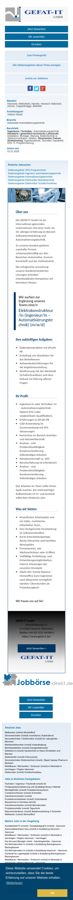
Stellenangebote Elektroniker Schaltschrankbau (32, 183)
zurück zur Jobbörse (36, 78)
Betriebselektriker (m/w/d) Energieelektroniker (26, 748)
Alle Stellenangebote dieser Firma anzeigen (36, 65)
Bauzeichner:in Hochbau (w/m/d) (20, 802)
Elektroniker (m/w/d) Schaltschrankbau (23, 772)
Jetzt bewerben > (36, 648)
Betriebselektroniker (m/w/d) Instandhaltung (25, 745)
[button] (21, 893)
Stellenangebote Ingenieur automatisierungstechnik (34, 173)
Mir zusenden (36, 36)
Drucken (36, 44)
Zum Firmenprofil (36, 55)
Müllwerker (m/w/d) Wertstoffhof (20, 732)
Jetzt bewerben (36, 29)
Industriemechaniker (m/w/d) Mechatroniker (25, 805)
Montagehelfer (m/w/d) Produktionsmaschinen (26, 790)
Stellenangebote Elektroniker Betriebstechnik (31, 180)
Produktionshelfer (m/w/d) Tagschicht (22, 808)
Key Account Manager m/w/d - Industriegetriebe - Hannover (33, 841)
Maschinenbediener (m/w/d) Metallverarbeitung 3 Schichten (33, 811)
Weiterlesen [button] (14, 883)
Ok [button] (52, 893)
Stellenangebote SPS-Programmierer (27, 170)
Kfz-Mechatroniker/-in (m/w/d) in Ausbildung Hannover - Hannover (36, 850)
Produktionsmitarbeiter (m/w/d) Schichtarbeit (26, 799)
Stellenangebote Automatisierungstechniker (30, 176)
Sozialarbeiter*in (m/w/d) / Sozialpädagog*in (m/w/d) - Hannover (35, 826)
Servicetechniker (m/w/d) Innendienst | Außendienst (29, 735)
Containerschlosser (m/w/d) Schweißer (23, 793)
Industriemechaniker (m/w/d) (18, 796)
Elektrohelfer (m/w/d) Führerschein (21, 757)
